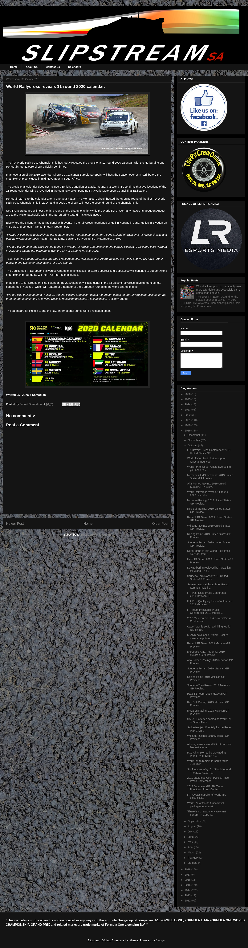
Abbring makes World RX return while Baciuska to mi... (209, 746)
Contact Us (53, 66)
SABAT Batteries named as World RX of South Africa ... (209, 720)
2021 (188, 420)
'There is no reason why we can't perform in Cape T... (206, 813)
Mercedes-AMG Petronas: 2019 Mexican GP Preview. (206, 653)
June (191, 836)
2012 (188, 900)
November (194, 440)
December (194, 434)
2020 (188, 425)
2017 (188, 874)
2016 (188, 879)
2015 (188, 884)
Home (14, 66)
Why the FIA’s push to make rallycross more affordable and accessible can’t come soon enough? (219, 289)
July (190, 831)
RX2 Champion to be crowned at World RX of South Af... (206, 754)
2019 (188, 430)
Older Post (160, 523)
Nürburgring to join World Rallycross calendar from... (208, 552)
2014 (188, 890)
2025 (188, 399)
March (192, 852)
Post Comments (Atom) (96, 534)
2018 (188, 869)
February (193, 857)
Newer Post (15, 523)
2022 (188, 414)
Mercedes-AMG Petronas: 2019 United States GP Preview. (210, 477)
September (194, 821)
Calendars (74, 66)
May (190, 842)
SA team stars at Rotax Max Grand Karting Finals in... (207, 586)
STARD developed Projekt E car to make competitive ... (207, 636)
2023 (188, 409)
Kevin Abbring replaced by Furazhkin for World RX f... (209, 569)
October (193, 445)
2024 (188, 404)
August (192, 826)
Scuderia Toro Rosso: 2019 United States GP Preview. (207, 577)
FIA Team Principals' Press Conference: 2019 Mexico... (205, 611)
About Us (32, 66)
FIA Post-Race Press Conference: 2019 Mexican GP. (207, 594)
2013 (188, 895)
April (191, 847)
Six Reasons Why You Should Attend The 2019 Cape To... (209, 771)
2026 (188, 394)
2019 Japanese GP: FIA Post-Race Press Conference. (208, 779)
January (193, 862)
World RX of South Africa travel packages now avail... (205, 805)
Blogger (160, 940)
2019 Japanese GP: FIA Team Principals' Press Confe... (205, 788)
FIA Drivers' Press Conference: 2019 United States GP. (208, 451)
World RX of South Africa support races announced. (206, 460)
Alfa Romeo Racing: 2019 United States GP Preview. (206, 485)
